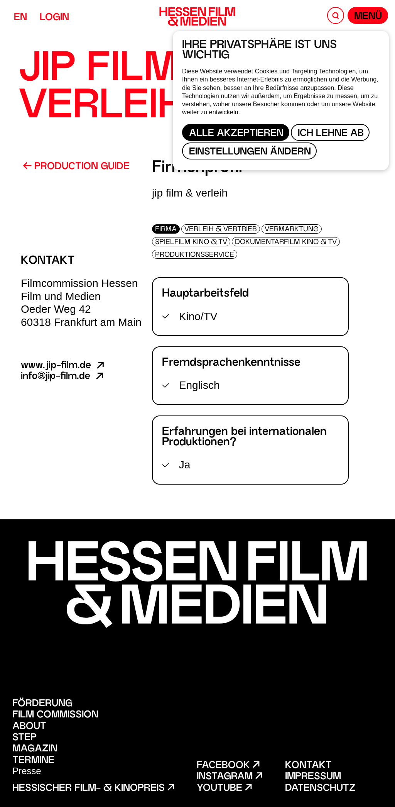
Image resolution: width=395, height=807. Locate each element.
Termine (33, 761)
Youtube (224, 788)
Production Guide (76, 167)
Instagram (229, 777)
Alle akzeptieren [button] (236, 134)
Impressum (313, 777)
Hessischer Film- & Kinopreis (93, 788)
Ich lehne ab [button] (331, 134)
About (29, 727)
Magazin (34, 749)
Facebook (228, 766)
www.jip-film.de (63, 366)
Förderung (42, 704)
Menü (368, 17)
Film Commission (55, 715)
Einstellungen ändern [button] (250, 152)
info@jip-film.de (63, 376)
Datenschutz (320, 788)
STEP (24, 738)
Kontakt (308, 766)
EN (20, 18)
